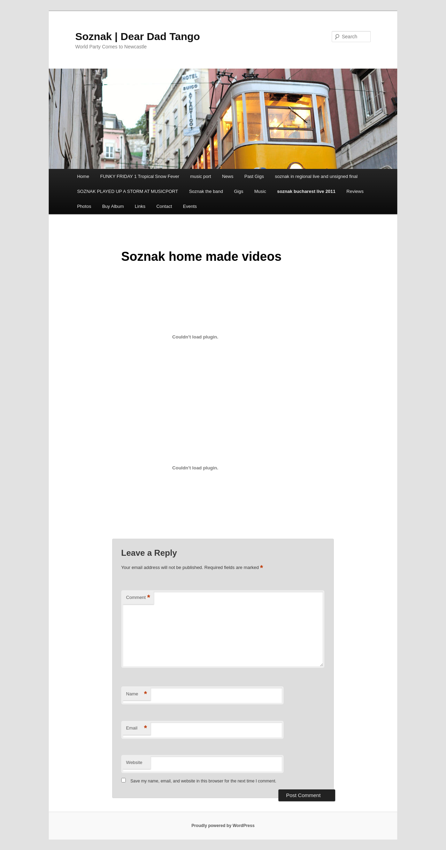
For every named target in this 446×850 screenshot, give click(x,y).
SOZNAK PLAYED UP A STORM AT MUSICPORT (127, 191)
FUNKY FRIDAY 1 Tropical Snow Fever (139, 176)
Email (136, 728)
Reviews (354, 191)
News (227, 176)
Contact (164, 206)
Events (190, 206)
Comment (138, 598)
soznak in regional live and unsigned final (316, 176)
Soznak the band (206, 191)
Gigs (238, 191)
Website (134, 762)
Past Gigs (254, 176)
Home (83, 176)
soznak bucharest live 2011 (306, 191)
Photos (84, 206)
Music (260, 191)
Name (136, 694)
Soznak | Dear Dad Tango (137, 36)
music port (200, 176)
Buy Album (113, 206)
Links (140, 206)
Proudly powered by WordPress (222, 825)
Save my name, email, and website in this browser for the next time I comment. (203, 781)
